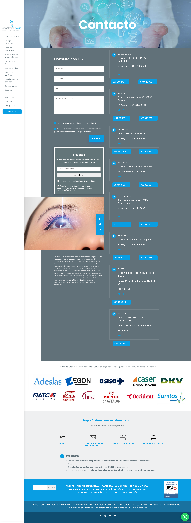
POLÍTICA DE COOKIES (82, 505)
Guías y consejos (12, 86)
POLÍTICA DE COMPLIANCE (81, 508)
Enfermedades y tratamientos (11, 55)
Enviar (96, 138)
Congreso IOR (11, 106)
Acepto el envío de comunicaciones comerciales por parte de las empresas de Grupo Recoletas (78, 130)
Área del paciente (9, 91)
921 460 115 (120, 257)
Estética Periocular (9, 49)
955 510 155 (119, 343)
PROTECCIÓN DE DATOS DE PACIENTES (135, 505)
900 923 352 (146, 81)
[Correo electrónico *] (79, 169)
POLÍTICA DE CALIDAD (105, 505)
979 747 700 (120, 151)
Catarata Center (12, 36)
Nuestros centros (9, 73)
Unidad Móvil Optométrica (11, 62)
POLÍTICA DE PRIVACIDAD (58, 505)
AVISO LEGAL (38, 505)
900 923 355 (146, 118)
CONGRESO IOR (140, 508)
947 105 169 (119, 118)
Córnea (70, 486)
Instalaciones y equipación (11, 80)
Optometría (130, 492)
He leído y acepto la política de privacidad (75, 123)
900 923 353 (146, 151)
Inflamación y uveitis (81, 489)
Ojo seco (115, 492)
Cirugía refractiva (9, 42)
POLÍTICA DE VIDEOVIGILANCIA (168, 505)
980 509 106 (119, 184)
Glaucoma (121, 486)
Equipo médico (11, 68)
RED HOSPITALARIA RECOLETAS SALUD (113, 508)
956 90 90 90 (119, 302)
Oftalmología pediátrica (111, 489)
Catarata (107, 486)
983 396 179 (118, 81)
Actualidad (9, 97)
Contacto (9, 101)
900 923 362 (146, 224)
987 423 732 (120, 224)
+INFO (121, 249)
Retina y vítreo (139, 486)
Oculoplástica (98, 492)
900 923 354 (146, 184)
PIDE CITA (13, 111)
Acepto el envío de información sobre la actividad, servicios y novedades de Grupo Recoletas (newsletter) (75, 188)
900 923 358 (146, 257)
